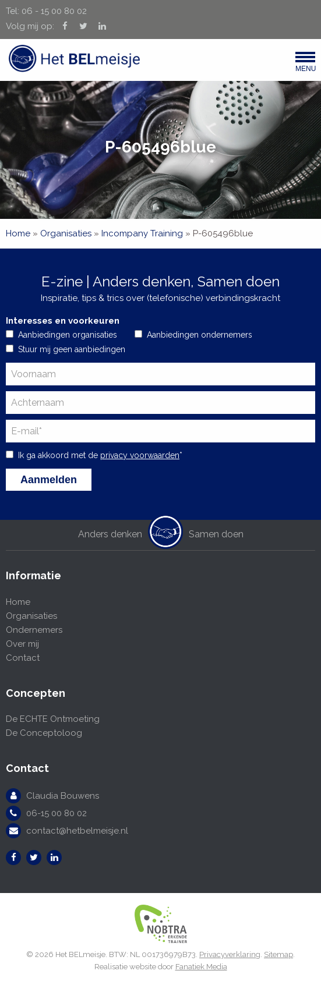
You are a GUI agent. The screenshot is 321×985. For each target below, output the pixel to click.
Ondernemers (34, 630)
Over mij (22, 644)
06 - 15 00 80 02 (54, 11)
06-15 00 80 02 (56, 813)
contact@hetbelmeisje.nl (77, 830)
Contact (23, 658)
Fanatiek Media (201, 966)
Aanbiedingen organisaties (67, 334)
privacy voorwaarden (139, 455)
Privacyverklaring (229, 954)
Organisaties (65, 233)
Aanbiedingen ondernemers (199, 334)
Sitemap (278, 954)
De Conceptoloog (44, 733)
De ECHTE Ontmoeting (53, 719)
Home (18, 233)
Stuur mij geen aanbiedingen (71, 349)
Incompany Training (142, 233)
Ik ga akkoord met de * (100, 455)
